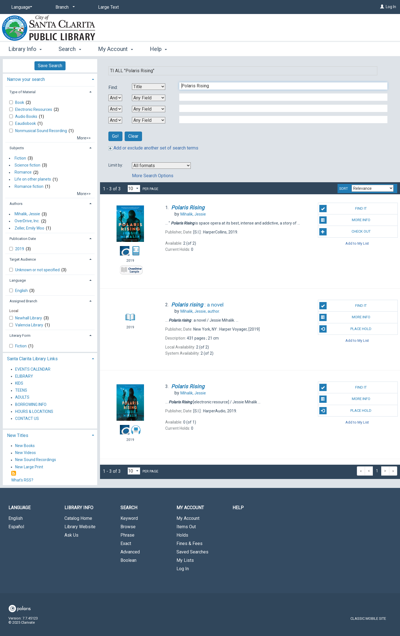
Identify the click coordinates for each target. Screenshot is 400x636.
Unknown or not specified (38, 270)
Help (238, 507)
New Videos (25, 453)
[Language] (20, 7)
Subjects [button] (17, 148)
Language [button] (18, 280)
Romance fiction (29, 186)
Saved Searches (192, 552)
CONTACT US (27, 418)
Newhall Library (29, 318)
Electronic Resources (34, 109)
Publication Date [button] (23, 239)
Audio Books (26, 116)
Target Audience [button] (23, 259)
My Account (187, 518)
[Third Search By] (148, 109)
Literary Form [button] (20, 335)
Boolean (128, 560)
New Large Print (29, 467)
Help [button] (158, 49)
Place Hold (345, 329)
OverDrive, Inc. (27, 221)
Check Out (345, 231)
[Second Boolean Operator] (115, 109)
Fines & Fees (189, 543)
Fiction (20, 158)
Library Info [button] (25, 49)
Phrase (127, 535)
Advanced (130, 552)
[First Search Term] (280, 86)
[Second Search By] (148, 98)
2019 (20, 249)
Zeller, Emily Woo (29, 228)
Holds (182, 535)
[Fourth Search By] (148, 120)
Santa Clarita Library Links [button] (32, 358)
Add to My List (357, 243)
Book (20, 102)
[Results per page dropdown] (134, 188)
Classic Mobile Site (368, 618)
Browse (128, 526)
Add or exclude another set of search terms (153, 148)
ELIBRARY (24, 376)
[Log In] (382, 6)
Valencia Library (29, 325)
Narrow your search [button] (26, 79)
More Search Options (152, 175)
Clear (133, 136)
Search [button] (70, 49)
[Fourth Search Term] (280, 119)
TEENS (21, 390)
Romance (23, 172)
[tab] (50, 79)
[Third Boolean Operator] (115, 120)
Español (16, 526)
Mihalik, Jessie (27, 214)
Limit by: (116, 165)
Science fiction (27, 165)
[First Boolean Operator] (115, 98)
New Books (25, 445)
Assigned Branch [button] (23, 301)
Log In (391, 6)
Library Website (80, 526)
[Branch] (64, 7)
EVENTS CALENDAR (32, 369)
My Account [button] (115, 49)
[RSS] (13, 473)
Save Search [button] (50, 65)
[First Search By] (148, 86)
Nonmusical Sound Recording (41, 130)
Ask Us (71, 535)
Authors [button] (16, 204)
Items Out (186, 526)
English (22, 290)
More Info (344, 220)
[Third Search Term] (280, 108)
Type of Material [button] (23, 92)
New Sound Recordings (35, 460)
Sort (343, 189)
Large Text (108, 7)
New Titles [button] (17, 435)
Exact (125, 543)
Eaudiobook (26, 123)
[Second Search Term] (280, 97)
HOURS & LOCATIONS (34, 411)
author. (200, 311)
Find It (343, 208)
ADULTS (22, 397)
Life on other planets (33, 179)
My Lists (185, 560)
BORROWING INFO (30, 404)
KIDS (19, 383)
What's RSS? (22, 480)
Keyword (129, 518)
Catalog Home (78, 518)
